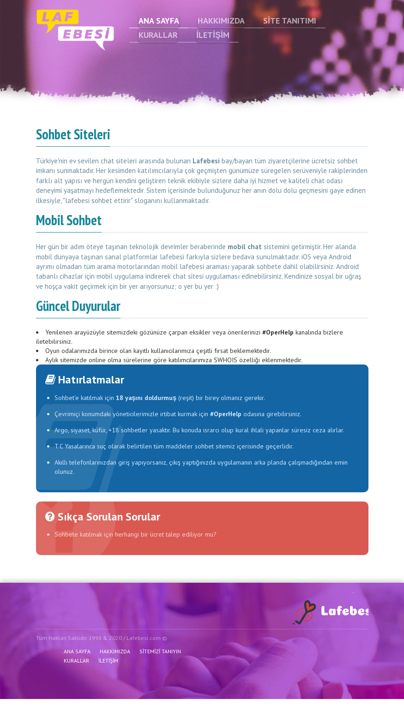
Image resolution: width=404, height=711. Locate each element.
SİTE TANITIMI (289, 20)
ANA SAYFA (159, 20)
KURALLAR (158, 35)
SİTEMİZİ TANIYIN (160, 651)
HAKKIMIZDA (221, 20)
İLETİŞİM (212, 35)
